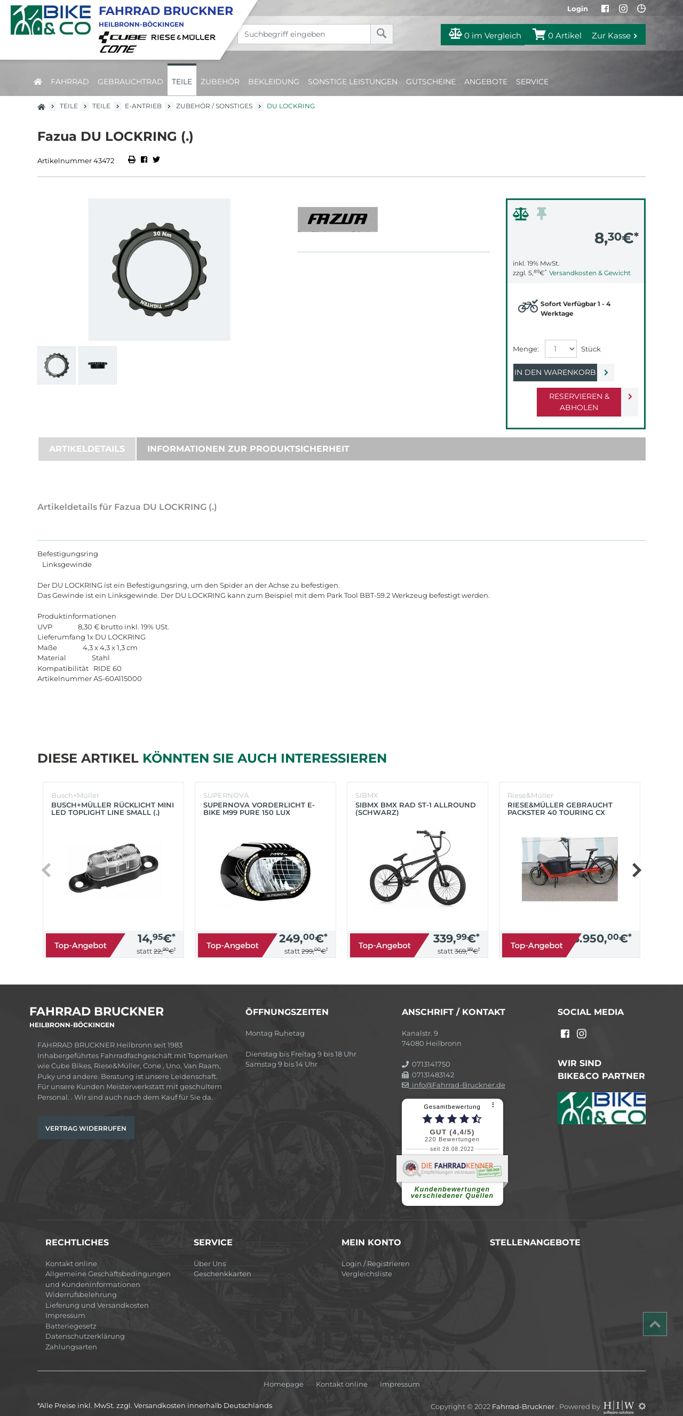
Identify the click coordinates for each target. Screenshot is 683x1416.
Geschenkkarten (222, 1262)
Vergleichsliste (367, 1262)
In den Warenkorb (567, 372)
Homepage (284, 1373)
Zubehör (220, 81)
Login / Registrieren (376, 1252)
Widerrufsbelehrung (81, 1283)
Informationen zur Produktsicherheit (248, 438)
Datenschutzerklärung (85, 1325)
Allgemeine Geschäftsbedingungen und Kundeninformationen (108, 1267)
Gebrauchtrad (130, 81)
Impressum (65, 1304)
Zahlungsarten (71, 1335)
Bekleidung (273, 81)
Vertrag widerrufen (85, 1117)
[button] (636, 858)
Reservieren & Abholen (567, 396)
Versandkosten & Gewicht (590, 273)
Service (532, 81)
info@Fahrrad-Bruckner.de (453, 1073)
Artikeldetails (87, 438)
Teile (182, 81)
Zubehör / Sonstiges (214, 106)
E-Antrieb (143, 106)
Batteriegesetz (71, 1314)
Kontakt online (71, 1252)
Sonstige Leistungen (353, 81)
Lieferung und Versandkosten (97, 1294)
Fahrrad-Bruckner (524, 1394)
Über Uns (210, 1252)
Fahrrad (70, 81)
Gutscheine (431, 81)
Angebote (485, 81)
